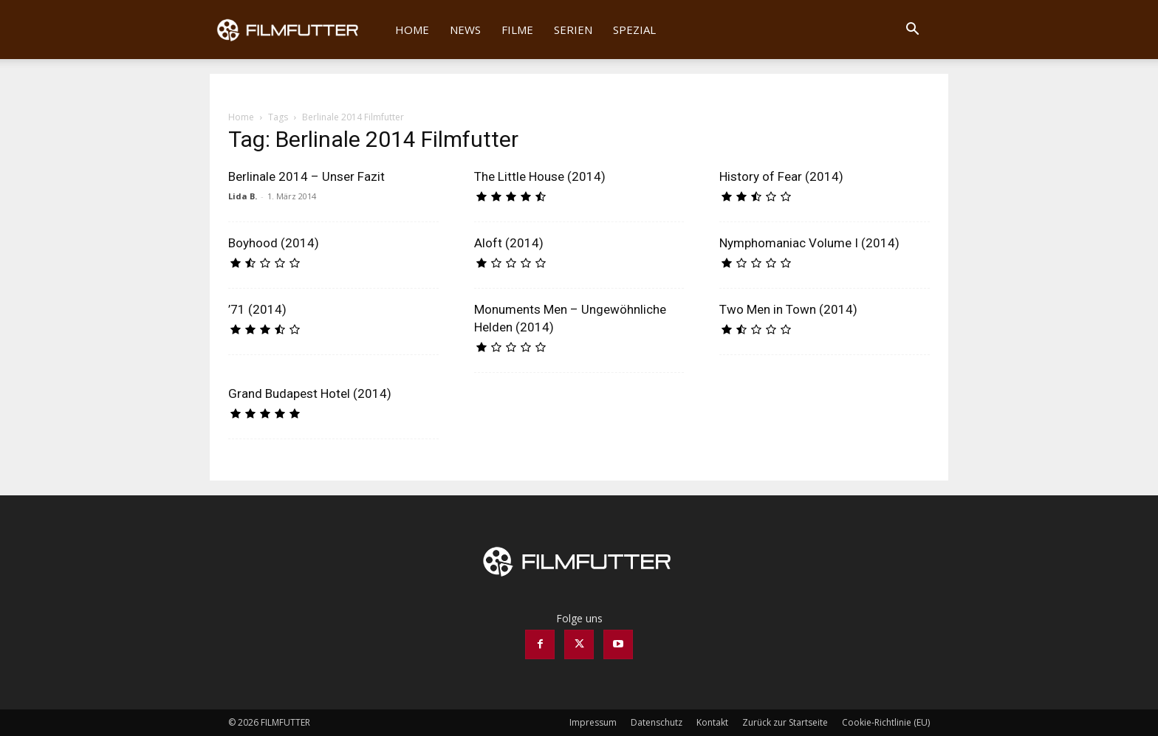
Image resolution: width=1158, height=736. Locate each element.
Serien (573, 29)
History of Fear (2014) (781, 176)
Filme (517, 29)
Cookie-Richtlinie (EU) (886, 722)
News (465, 29)
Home (412, 29)
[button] (912, 31)
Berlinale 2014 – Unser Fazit (306, 176)
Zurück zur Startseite (785, 722)
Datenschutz (656, 722)
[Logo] (297, 29)
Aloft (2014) (509, 242)
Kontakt (712, 722)
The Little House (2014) (540, 176)
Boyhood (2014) (273, 242)
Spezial (634, 29)
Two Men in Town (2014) (788, 309)
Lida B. (242, 196)
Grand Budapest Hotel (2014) (309, 393)
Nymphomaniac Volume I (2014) (809, 242)
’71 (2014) (257, 309)
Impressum (593, 722)
